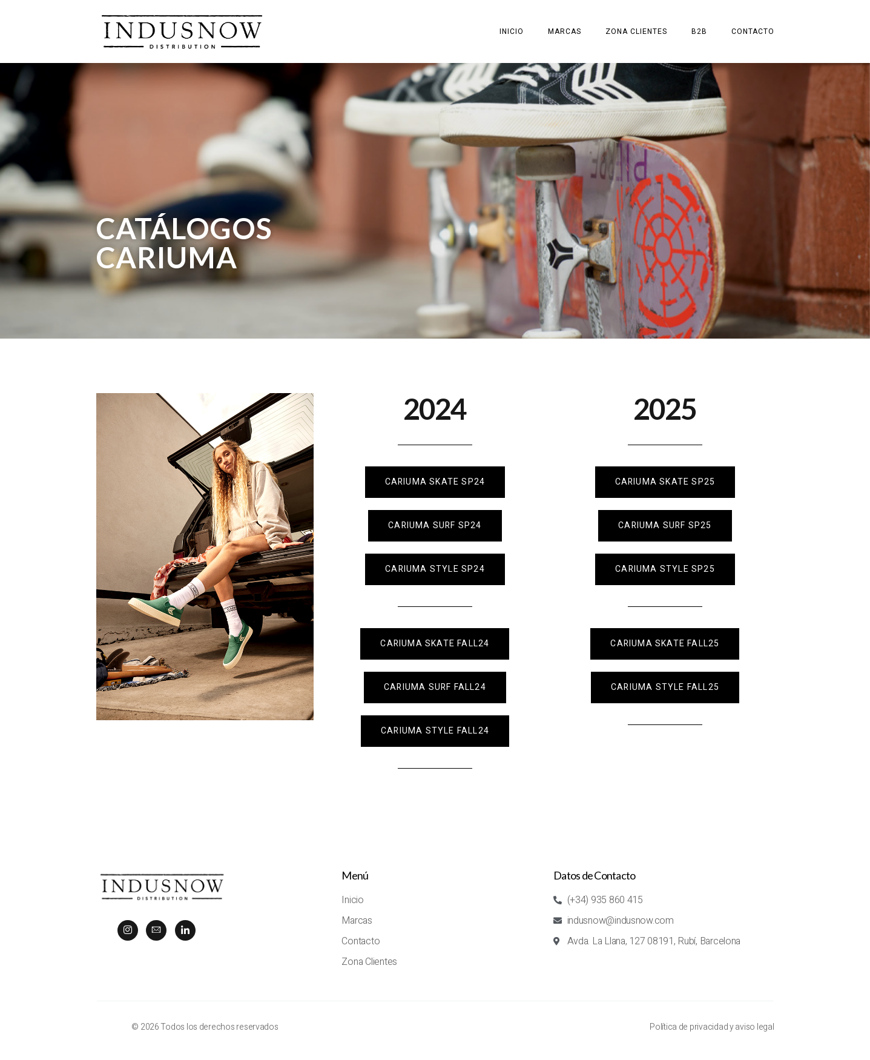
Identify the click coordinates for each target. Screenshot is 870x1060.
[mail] (156, 930)
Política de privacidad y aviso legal (712, 1027)
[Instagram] (127, 930)
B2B (699, 31)
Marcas (564, 31)
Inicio (511, 31)
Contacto (752, 31)
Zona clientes (636, 31)
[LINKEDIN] (185, 930)
